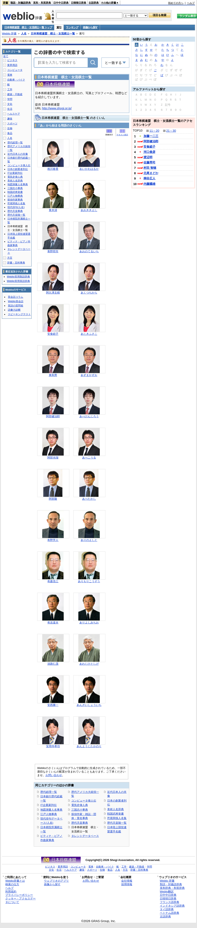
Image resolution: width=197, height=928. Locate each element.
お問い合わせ (53, 775)
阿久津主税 (53, 292)
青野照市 (52, 251)
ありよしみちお (89, 622)
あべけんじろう (89, 416)
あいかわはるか (89, 168)
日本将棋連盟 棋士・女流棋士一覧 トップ (28, 27)
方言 (9, 257)
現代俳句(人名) (15, 207)
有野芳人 (52, 540)
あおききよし (89, 210)
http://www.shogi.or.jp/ (57, 108)
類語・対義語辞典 (20, 2)
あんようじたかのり (89, 746)
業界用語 (12, 65)
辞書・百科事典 (16, 262)
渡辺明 (148, 157)
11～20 (154, 130)
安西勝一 (52, 705)
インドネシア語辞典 (172, 905)
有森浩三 (52, 581)
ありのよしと (89, 540)
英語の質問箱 (15, 305)
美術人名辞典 (115, 809)
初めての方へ (175, 2)
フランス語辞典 (169, 902)
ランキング (72, 27)
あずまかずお (89, 375)
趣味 (9, 118)
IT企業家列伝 (48, 805)
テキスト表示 (122, 135)
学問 (9, 99)
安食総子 (52, 333)
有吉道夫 (52, 622)
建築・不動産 (15, 94)
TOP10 (137, 130)
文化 (9, 104)
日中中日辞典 (61, 2)
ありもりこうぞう (89, 581)
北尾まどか (151, 173)
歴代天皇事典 (79, 822)
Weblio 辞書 (9, 33)
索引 (58, 27)
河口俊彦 (149, 152)
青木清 (53, 210)
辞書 (5, 2)
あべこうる (89, 457)
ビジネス (12, 60)
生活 (9, 108)
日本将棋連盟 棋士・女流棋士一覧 (53, 33)
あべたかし (89, 498)
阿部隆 (53, 498)
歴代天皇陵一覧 (117, 822)
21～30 (171, 130)
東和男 (53, 375)
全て (5, 56)
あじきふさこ (89, 333)
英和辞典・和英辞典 (172, 888)
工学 (9, 89)
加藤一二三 (151, 136)
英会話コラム (15, 296)
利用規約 (10, 891)
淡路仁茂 (52, 663)
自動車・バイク (16, 79)
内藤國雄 (149, 183)
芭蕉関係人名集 (117, 818)
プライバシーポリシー (19, 894)
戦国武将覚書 (115, 813)
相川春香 (52, 168)
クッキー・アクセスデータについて (20, 900)
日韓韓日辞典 (78, 2)
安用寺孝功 (53, 746)
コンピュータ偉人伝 (83, 800)
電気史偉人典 (79, 805)
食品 (9, 133)
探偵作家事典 (15, 199)
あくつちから (89, 292)
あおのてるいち (89, 251)
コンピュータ (15, 70)
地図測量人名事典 (51, 809)
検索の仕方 (12, 884)
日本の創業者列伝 (17, 169)
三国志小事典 (79, 809)
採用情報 (126, 884)
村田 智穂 (150, 167)
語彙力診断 (14, 309)
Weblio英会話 (15, 301)
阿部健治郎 (53, 416)
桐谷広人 (149, 178)
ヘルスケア (13, 113)
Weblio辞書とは (15, 880)
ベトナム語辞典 (169, 912)
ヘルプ (191, 2)
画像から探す (90, 27)
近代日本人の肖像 (17, 153)
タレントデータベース (85, 835)
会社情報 (126, 880)
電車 (9, 74)
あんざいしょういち (89, 705)
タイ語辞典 (167, 909)
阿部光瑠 (52, 457)
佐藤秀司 (149, 162)
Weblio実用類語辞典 (18, 276)
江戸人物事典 (48, 814)
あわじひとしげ (89, 663)
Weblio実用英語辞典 (18, 281)
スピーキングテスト (19, 314)
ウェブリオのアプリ (56, 880)
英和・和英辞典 (42, 2)
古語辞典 (94, 2)
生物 (9, 128)
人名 (24, 33)
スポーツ (12, 123)
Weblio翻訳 (167, 891)
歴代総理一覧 (48, 791)
